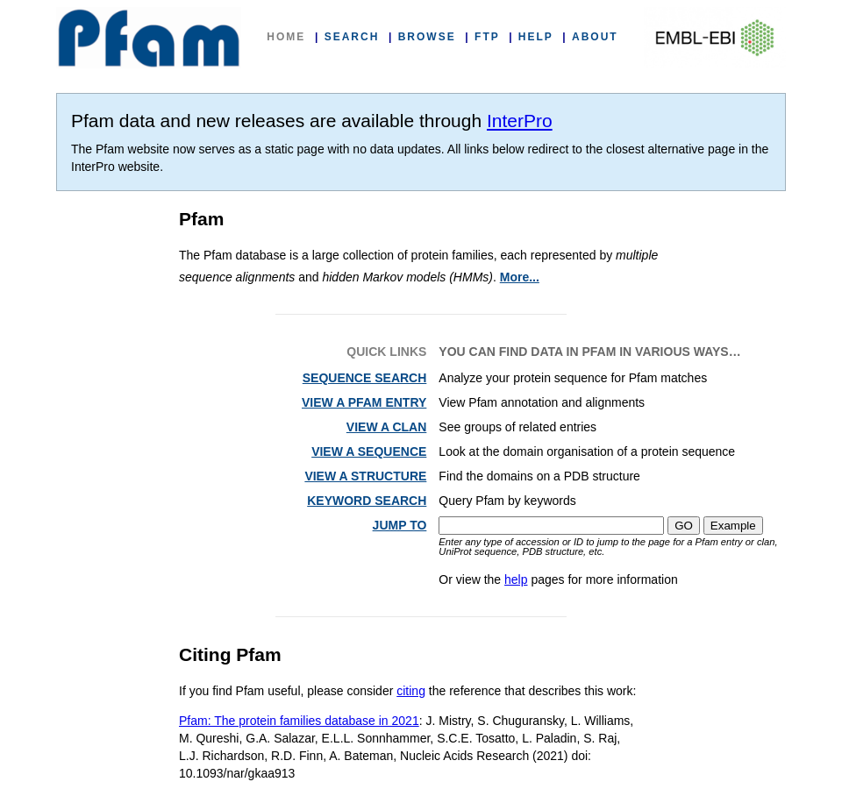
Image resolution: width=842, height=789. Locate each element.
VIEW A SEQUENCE (368, 451)
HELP (535, 37)
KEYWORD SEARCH (366, 501)
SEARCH (352, 37)
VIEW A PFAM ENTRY (364, 402)
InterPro (520, 120)
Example (733, 525)
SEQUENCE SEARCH (365, 378)
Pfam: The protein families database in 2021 (299, 721)
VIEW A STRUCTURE (365, 476)
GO (683, 525)
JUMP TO (400, 525)
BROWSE (427, 37)
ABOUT (595, 37)
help (515, 579)
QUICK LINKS (386, 352)
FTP (487, 37)
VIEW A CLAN (386, 427)
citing (410, 691)
